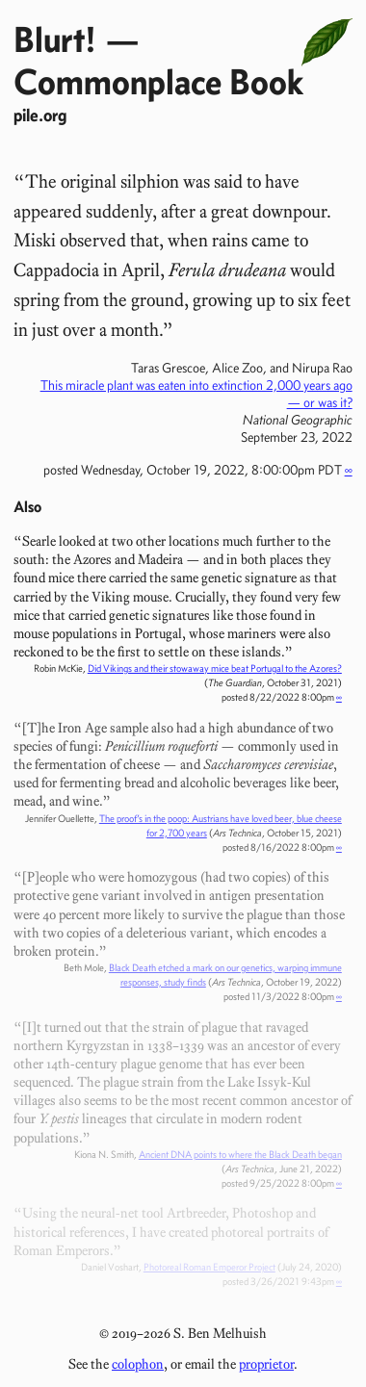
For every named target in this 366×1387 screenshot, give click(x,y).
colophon (138, 1364)
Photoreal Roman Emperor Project (209, 1267)
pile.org (39, 115)
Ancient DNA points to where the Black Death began (240, 1154)
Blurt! (54, 39)
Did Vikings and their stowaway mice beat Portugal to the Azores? (215, 668)
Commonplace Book (158, 81)
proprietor (266, 1364)
